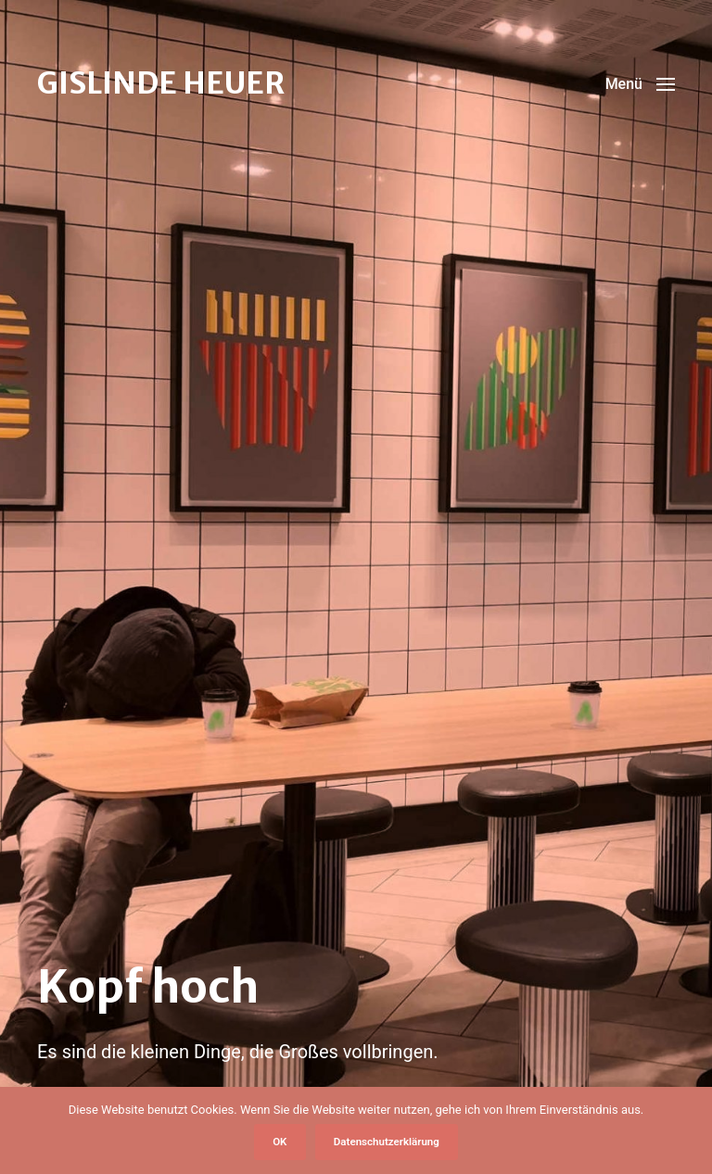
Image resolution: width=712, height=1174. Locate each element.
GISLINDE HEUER (161, 83)
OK (279, 1141)
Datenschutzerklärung (386, 1141)
